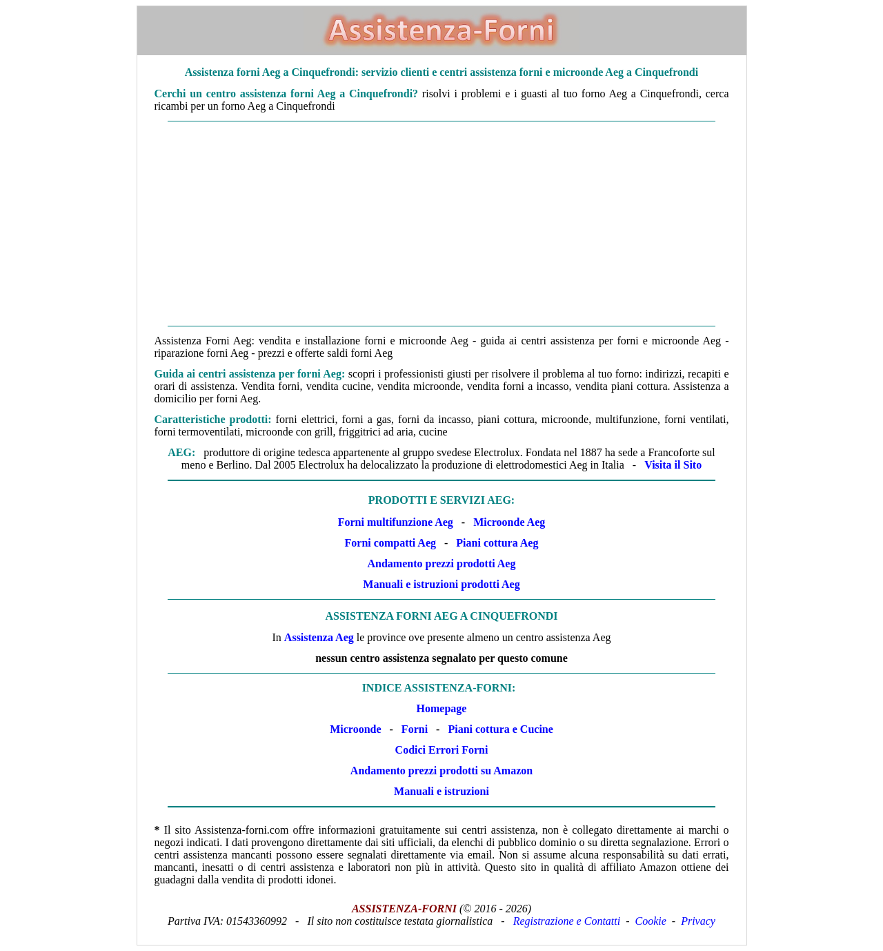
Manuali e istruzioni (441, 791)
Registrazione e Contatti (567, 921)
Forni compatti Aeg (390, 543)
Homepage (442, 708)
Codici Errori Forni (441, 750)
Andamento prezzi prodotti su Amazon (441, 770)
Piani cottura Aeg (497, 543)
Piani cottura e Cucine (500, 729)
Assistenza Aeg (319, 637)
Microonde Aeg (509, 522)
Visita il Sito (673, 465)
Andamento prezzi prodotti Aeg (442, 563)
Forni (414, 729)
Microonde (355, 729)
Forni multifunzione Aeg (395, 522)
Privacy (698, 921)
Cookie (650, 921)
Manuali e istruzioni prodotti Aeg (441, 584)
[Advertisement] (442, 223)
